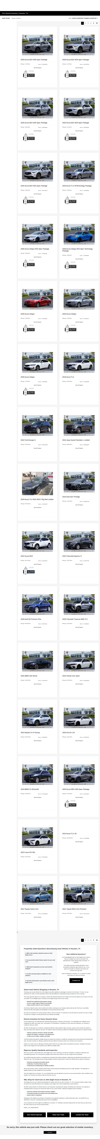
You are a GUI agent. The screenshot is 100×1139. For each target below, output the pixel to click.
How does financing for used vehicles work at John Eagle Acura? (39, 981)
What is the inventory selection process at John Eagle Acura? (38, 954)
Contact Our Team (82, 1115)
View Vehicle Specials (34, 1115)
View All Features (37, 67)
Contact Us (76, 980)
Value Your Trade (58, 1115)
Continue (50, 1132)
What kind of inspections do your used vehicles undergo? (38, 967)
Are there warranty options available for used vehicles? (38, 974)
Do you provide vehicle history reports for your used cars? (40, 960)
